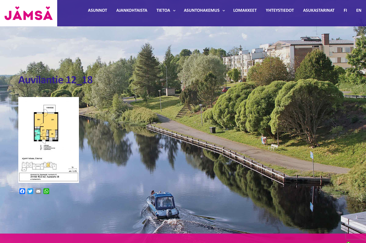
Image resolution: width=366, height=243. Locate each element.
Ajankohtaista (131, 10)
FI (345, 10)
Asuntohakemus (202, 10)
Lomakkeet (245, 10)
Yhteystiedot (280, 10)
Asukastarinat (319, 10)
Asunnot (97, 10)
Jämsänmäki (29, 13)
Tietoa (163, 10)
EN (358, 10)
